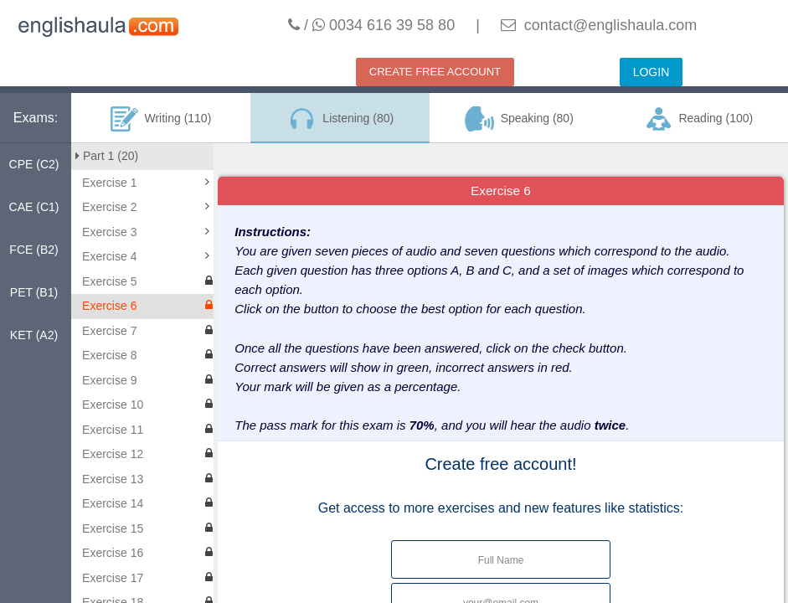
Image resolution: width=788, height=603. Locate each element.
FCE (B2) (33, 249)
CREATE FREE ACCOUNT (435, 71)
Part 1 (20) (106, 155)
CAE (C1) (34, 207)
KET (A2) (34, 335)
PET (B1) (34, 292)
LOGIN (651, 72)
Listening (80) (340, 118)
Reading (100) (698, 118)
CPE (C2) (34, 164)
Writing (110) (161, 118)
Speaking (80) (519, 118)
